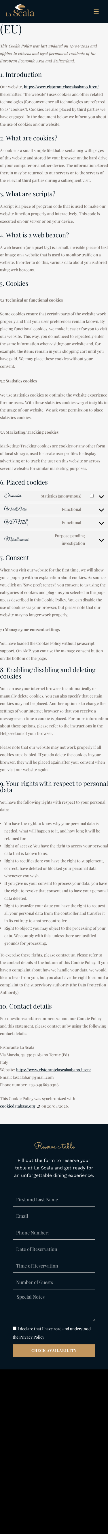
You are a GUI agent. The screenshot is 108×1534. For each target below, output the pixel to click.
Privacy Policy (31, 1337)
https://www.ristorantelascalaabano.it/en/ (61, 86)
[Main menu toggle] (96, 11)
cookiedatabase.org (17, 1106)
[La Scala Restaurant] (20, 11)
